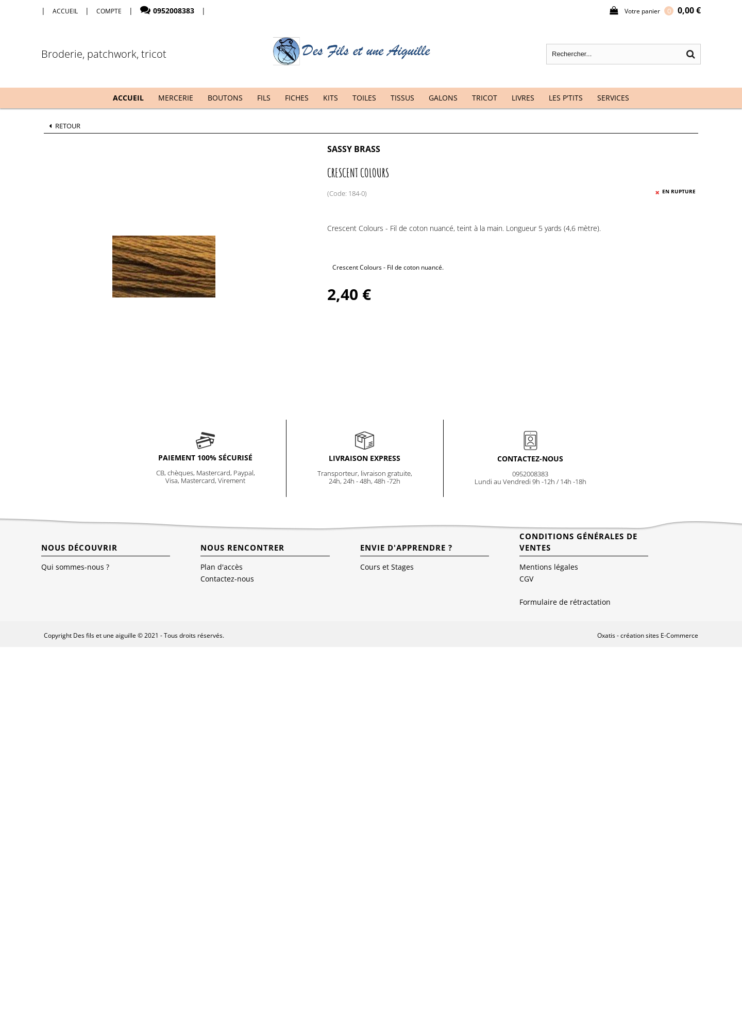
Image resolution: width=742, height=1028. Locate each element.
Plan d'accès (221, 567)
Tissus (402, 98)
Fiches (297, 98)
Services (613, 98)
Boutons (225, 98)
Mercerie (175, 98)
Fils (264, 98)
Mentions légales (548, 567)
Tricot (484, 98)
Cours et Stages (387, 567)
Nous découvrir (79, 547)
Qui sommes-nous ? (75, 567)
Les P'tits (566, 98)
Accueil (128, 98)
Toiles (364, 98)
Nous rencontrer (242, 547)
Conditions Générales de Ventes (578, 542)
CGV (526, 579)
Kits (330, 98)
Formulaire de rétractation (565, 602)
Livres (523, 98)
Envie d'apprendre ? (406, 547)
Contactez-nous (227, 579)
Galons (443, 98)
